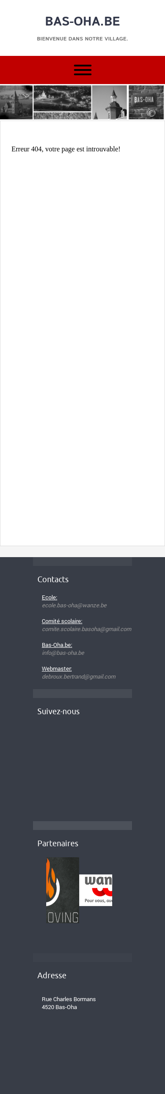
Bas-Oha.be (82, 22)
